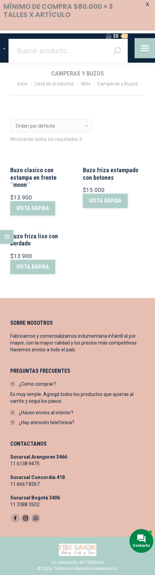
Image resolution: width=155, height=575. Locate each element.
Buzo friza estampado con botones (110, 173)
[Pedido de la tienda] (51, 125)
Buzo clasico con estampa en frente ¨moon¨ (33, 177)
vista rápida (32, 208)
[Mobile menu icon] (145, 48)
